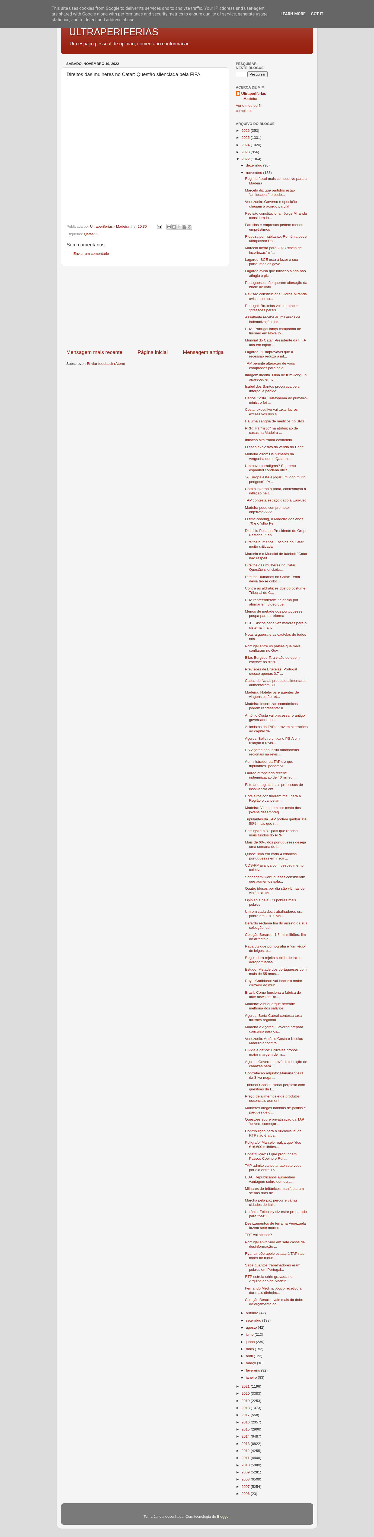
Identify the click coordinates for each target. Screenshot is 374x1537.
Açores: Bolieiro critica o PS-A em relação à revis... (272, 740)
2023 (246, 152)
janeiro (252, 1377)
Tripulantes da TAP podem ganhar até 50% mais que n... (275, 821)
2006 (246, 1494)
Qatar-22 (91, 234)
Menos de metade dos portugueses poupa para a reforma (273, 613)
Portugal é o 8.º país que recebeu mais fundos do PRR (272, 833)
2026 (246, 130)
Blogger (223, 1516)
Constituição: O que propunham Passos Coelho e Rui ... (271, 1156)
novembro (254, 173)
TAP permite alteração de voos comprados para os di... (270, 365)
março (251, 1363)
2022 (246, 159)
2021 (246, 1386)
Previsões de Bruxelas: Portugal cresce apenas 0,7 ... (271, 671)
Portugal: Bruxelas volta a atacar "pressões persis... (271, 308)
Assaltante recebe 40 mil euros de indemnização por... (272, 319)
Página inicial (153, 352)
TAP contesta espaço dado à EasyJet (275, 500)
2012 (246, 1451)
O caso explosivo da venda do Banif (274, 447)
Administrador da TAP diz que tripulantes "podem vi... (269, 764)
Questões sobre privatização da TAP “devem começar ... (274, 1121)
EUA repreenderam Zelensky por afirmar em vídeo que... (271, 602)
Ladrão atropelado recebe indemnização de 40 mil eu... (270, 775)
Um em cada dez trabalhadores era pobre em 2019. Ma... (273, 913)
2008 (246, 1479)
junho (251, 1342)
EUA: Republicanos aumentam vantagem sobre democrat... (270, 1179)
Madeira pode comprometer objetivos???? (267, 510)
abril (250, 1356)
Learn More (292, 13)
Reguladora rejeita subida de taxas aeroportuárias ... (273, 960)
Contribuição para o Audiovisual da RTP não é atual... (273, 1133)
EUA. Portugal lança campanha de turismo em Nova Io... (273, 331)
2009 (246, 1472)
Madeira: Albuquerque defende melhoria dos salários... (270, 1006)
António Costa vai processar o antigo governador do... (275, 717)
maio (250, 1349)
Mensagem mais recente (94, 352)
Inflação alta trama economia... (270, 440)
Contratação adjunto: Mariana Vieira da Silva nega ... (274, 1075)
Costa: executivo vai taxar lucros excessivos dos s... (271, 411)
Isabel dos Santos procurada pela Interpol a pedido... (272, 388)
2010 (246, 1465)
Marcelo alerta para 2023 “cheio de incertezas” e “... (273, 250)
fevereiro (253, 1370)
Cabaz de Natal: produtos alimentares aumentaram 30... (275, 683)
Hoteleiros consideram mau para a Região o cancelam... (273, 798)
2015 (246, 1429)
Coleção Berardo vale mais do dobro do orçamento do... (274, 1302)
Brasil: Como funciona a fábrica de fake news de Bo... (273, 994)
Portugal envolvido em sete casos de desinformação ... (275, 1244)
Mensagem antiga (203, 352)
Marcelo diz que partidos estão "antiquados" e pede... (270, 192)
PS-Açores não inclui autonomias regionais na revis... (272, 752)
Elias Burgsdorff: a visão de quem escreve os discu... (272, 659)
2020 (246, 1393)
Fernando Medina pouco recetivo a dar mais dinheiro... (273, 1290)
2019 (246, 1401)
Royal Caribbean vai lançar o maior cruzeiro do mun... (273, 983)
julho (250, 1334)
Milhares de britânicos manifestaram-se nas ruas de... (275, 1191)
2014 (246, 1436)
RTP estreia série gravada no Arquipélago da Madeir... (268, 1279)
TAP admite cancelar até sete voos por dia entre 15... (273, 1167)
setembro (254, 1320)
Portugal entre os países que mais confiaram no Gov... (273, 648)
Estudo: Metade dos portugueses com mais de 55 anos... (275, 971)
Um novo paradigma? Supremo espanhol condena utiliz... (270, 468)
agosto (252, 1327)
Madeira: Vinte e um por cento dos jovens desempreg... (273, 810)
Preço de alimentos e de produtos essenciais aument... (272, 1098)
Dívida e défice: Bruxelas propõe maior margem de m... (271, 1052)
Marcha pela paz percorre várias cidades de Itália (271, 1202)
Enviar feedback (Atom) (106, 364)
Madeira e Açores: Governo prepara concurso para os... (274, 1029)
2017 (246, 1415)
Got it (317, 13)
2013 (246, 1444)
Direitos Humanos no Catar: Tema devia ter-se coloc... (272, 579)
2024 (246, 145)
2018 (246, 1408)
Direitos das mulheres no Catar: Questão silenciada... (270, 567)
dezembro (254, 165)
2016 (246, 1422)
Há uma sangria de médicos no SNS (274, 421)
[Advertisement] (145, 307)
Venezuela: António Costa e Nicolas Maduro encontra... (274, 1041)
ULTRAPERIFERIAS (113, 31)
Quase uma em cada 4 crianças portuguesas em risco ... (271, 856)
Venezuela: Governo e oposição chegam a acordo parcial (271, 204)
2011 (246, 1458)
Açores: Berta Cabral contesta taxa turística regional (273, 1018)
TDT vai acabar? (258, 1235)
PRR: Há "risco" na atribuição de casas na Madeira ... (271, 430)
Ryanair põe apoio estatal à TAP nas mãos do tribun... (274, 1255)
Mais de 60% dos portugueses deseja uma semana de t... (275, 844)
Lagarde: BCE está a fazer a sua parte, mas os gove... (271, 262)
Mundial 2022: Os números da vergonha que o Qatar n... (269, 456)
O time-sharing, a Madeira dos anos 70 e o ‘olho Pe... (274, 521)
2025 (246, 138)
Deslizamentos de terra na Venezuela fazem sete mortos (275, 1225)
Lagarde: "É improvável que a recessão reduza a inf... (269, 354)
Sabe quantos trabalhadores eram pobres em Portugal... (272, 1267)
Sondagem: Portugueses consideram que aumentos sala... (275, 879)
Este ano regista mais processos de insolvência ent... (274, 787)
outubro (253, 1313)
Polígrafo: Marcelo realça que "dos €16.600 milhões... (273, 1144)
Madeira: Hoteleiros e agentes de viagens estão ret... (272, 694)
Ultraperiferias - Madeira (253, 96)
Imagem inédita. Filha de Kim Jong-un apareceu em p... (275, 377)
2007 (246, 1487)
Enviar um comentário (91, 254)
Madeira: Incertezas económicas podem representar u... (271, 706)
